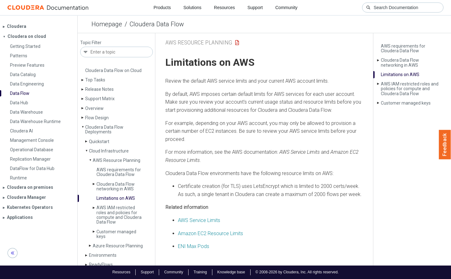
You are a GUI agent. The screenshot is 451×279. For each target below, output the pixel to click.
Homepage (106, 24)
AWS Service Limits (199, 220)
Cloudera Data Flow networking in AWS (115, 186)
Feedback (445, 144)
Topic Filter (90, 42)
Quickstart (99, 141)
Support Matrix (100, 98)
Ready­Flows (101, 264)
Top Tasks (95, 79)
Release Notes (99, 89)
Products (162, 7)
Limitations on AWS (115, 198)
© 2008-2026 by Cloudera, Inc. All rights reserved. (297, 272)
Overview (94, 108)
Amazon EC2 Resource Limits (210, 233)
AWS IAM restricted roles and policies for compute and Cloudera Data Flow (119, 215)
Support (255, 7)
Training (200, 272)
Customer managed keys (116, 234)
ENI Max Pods (193, 246)
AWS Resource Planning (116, 160)
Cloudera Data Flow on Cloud (113, 70)
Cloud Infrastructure (109, 150)
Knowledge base (231, 272)
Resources (224, 7)
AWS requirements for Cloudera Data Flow (118, 172)
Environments (103, 255)
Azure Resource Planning (118, 245)
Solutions (192, 7)
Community (286, 7)
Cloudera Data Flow (157, 24)
